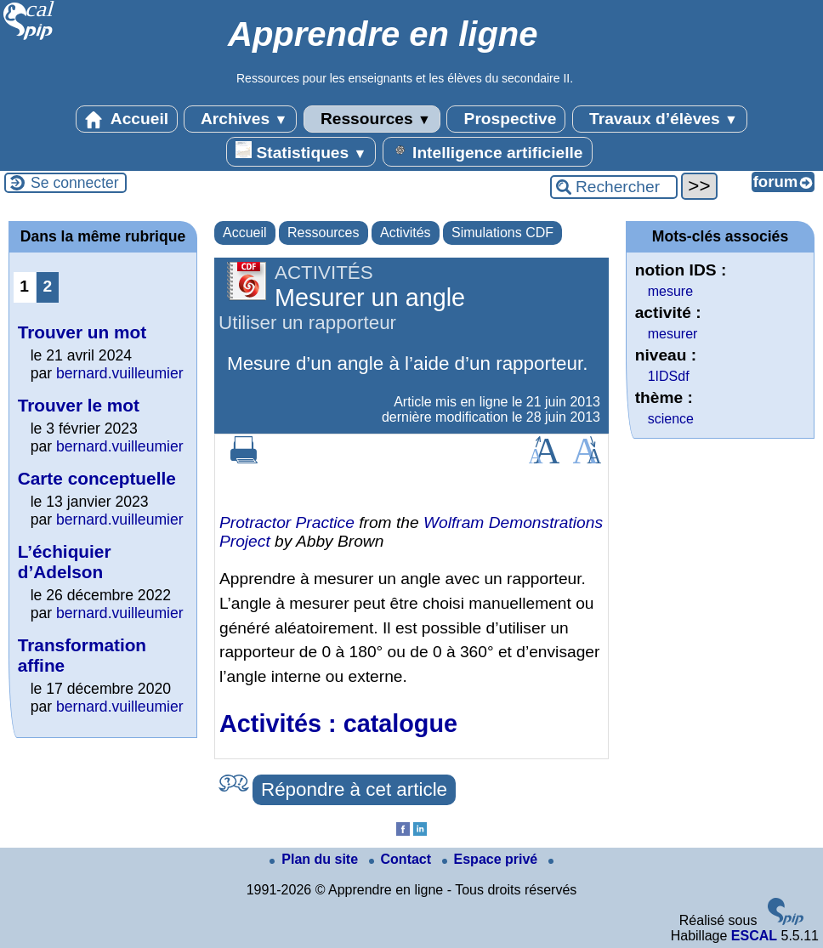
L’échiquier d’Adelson (64, 562)
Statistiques (301, 151)
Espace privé (492, 859)
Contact (402, 859)
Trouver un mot (82, 332)
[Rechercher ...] (614, 187)
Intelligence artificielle (487, 151)
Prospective (506, 119)
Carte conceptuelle (97, 478)
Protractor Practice (287, 522)
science (671, 419)
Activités (405, 232)
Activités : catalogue (338, 723)
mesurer (673, 333)
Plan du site (315, 859)
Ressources (372, 119)
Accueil (126, 119)
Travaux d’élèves (660, 119)
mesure (670, 291)
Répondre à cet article (354, 789)
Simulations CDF (502, 232)
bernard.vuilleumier (120, 373)
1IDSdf (669, 376)
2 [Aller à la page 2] (47, 286)
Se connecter (75, 182)
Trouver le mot (78, 405)
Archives (240, 119)
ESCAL (754, 935)
